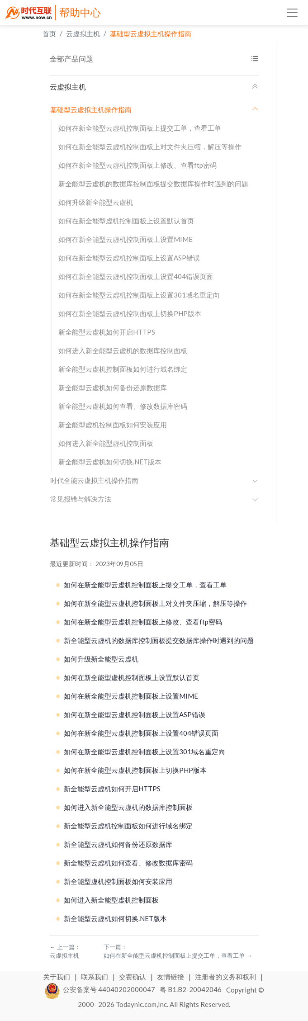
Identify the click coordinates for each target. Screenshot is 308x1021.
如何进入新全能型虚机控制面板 (105, 443)
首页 (49, 33)
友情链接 (171, 977)
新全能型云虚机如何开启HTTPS (106, 332)
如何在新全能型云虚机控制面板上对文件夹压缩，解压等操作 (150, 146)
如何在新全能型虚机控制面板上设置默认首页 (126, 221)
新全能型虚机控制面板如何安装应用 (112, 425)
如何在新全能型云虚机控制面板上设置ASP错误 (129, 258)
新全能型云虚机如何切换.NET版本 (109, 462)
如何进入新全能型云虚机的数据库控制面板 (122, 350)
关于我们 (57, 977)
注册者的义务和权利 (226, 977)
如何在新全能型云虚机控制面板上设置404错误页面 (135, 276)
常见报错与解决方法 (154, 499)
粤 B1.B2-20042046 (191, 989)
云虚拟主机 (83, 33)
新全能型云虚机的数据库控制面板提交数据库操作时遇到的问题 (153, 184)
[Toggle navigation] (292, 12)
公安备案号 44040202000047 (100, 989)
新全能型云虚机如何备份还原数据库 (112, 387)
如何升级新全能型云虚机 (95, 202)
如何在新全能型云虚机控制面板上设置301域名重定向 (139, 295)
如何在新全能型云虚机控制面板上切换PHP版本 (129, 313)
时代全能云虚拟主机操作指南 (154, 480)
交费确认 (133, 977)
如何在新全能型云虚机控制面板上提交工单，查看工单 (139, 128)
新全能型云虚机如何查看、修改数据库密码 (122, 406)
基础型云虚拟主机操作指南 (150, 33)
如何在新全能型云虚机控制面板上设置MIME (125, 239)
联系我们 (95, 977)
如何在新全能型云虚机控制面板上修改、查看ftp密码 (137, 165)
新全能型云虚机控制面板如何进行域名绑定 (122, 369)
